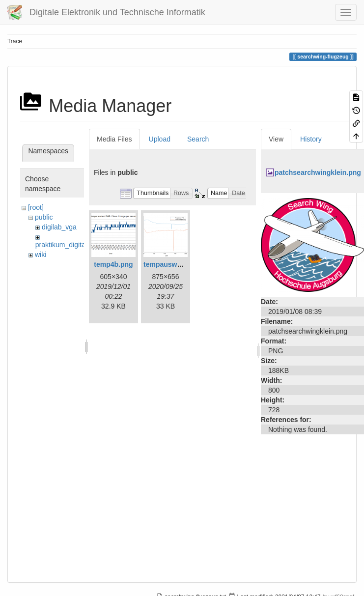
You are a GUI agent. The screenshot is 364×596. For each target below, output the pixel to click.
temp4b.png (113, 264)
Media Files (114, 139)
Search (198, 139)
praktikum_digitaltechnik (72, 245)
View (276, 139)
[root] (36, 207)
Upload (159, 139)
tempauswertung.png (178, 264)
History (311, 139)
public (44, 217)
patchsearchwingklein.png (318, 172)
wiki (40, 254)
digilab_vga (59, 227)
